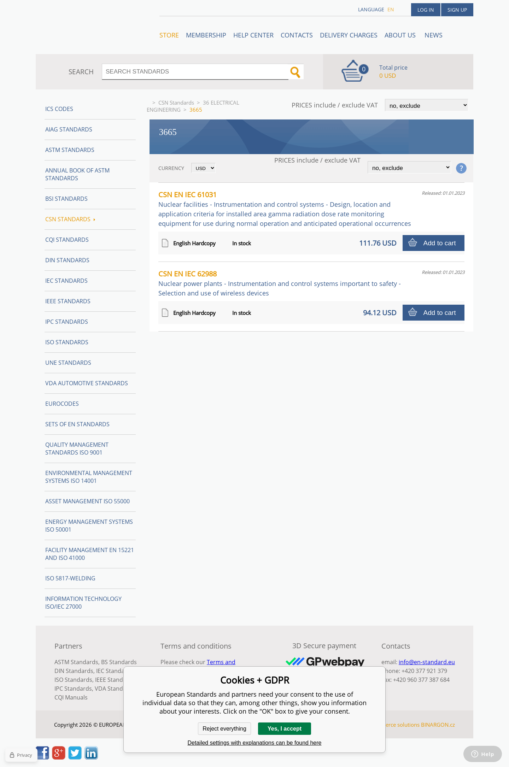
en (390, 9)
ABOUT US (401, 35)
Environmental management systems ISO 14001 (88, 477)
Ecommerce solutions (393, 724)
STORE (169, 35)
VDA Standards (115, 688)
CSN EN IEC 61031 (284, 209)
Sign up (457, 9)
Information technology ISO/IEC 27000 (83, 602)
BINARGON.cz (438, 724)
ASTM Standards (69, 150)
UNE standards (68, 363)
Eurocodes (62, 404)
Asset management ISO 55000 (87, 501)
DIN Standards (67, 260)
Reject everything (224, 729)
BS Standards (119, 662)
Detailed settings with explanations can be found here (255, 743)
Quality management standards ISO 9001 (77, 448)
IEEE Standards (67, 301)
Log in (425, 9)
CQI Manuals (71, 697)
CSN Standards (176, 102)
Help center (253, 35)
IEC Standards (66, 281)
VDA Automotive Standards (86, 383)
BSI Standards (66, 199)
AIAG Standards (68, 129)
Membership (206, 35)
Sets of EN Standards (77, 424)
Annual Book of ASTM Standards (77, 174)
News (434, 35)
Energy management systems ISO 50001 (89, 525)
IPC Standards (66, 322)
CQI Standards (67, 240)
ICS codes (59, 109)
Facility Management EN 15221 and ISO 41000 (89, 554)
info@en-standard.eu (427, 662)
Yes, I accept (285, 729)
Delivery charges (349, 35)
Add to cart (439, 243)
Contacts (297, 35)
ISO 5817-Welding (70, 578)
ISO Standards (66, 342)
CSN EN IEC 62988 (279, 283)
